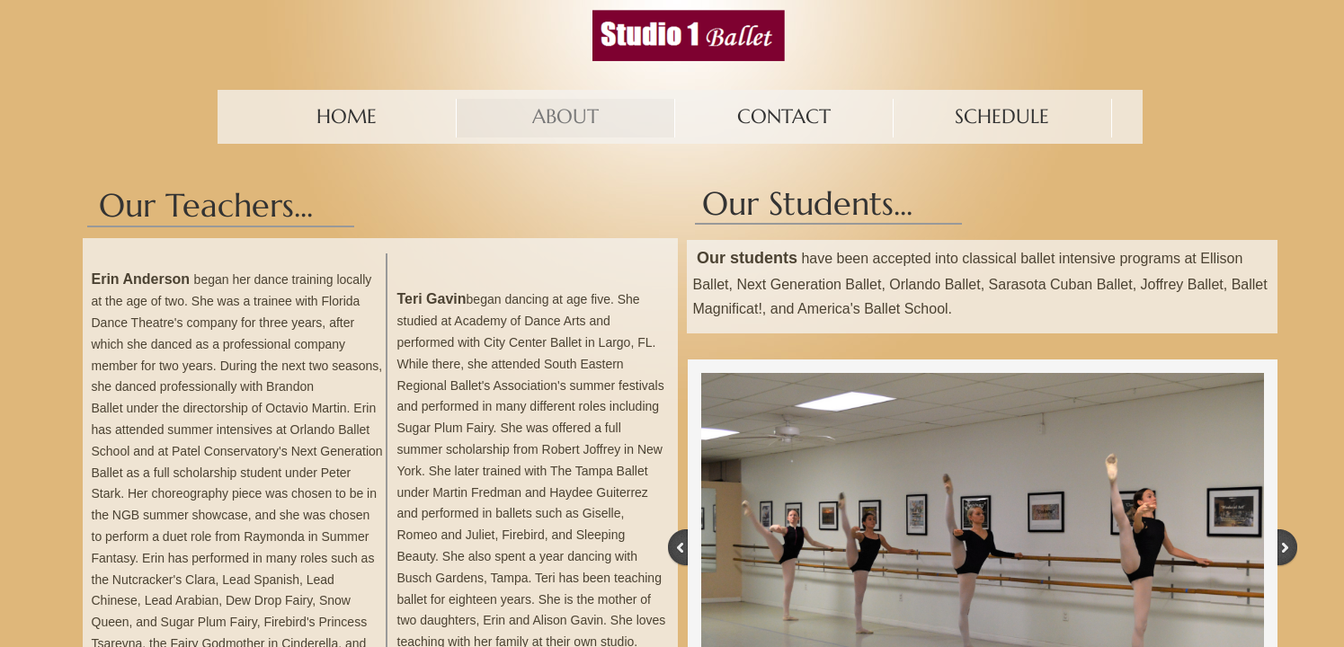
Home (346, 116)
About (565, 116)
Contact (784, 116)
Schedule (1002, 116)
